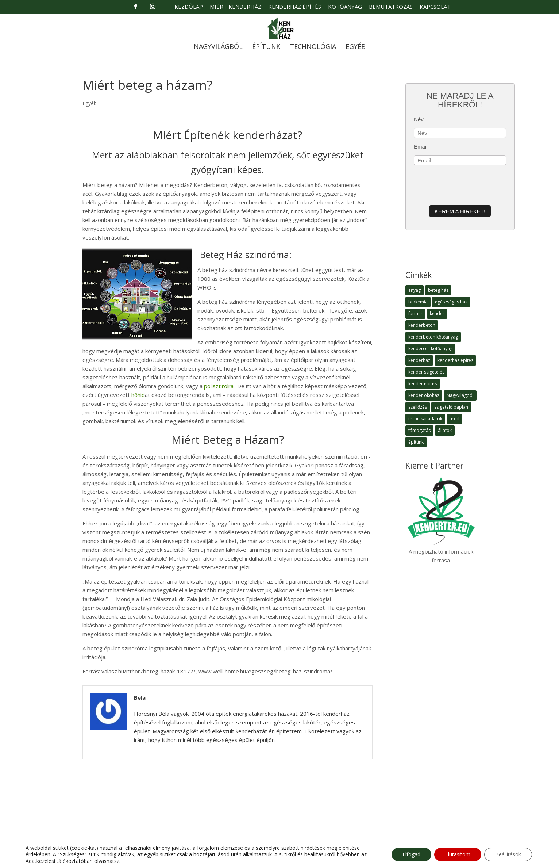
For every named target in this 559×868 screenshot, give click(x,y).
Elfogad (411, 854)
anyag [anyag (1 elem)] (414, 290)
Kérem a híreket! (460, 211)
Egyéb (356, 47)
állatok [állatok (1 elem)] (445, 430)
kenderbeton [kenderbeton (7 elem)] (421, 325)
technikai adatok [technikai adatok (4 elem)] (425, 419)
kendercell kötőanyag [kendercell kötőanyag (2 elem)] (430, 348)
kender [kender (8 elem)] (437, 313)
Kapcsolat (435, 7)
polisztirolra (219, 386)
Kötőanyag (345, 7)
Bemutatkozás (391, 7)
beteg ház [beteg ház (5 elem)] (438, 290)
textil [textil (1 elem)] (454, 419)
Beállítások (508, 854)
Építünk (266, 47)
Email (421, 147)
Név (419, 119)
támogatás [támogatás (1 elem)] (419, 430)
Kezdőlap (188, 7)
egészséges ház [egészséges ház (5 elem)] (451, 302)
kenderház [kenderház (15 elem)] (419, 360)
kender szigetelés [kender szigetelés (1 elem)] (426, 372)
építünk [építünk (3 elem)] (416, 442)
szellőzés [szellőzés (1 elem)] (417, 407)
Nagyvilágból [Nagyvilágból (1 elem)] (460, 395)
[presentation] (469, 184)
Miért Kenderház (235, 7)
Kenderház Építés (294, 7)
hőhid (137, 394)
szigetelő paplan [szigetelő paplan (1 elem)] (451, 407)
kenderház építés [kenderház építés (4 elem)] (455, 360)
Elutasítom (457, 854)
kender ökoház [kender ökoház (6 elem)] (423, 395)
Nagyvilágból (218, 47)
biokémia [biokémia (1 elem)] (418, 302)
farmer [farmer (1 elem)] (415, 313)
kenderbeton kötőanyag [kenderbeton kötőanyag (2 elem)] (433, 337)
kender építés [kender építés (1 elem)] (422, 384)
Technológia (313, 47)
